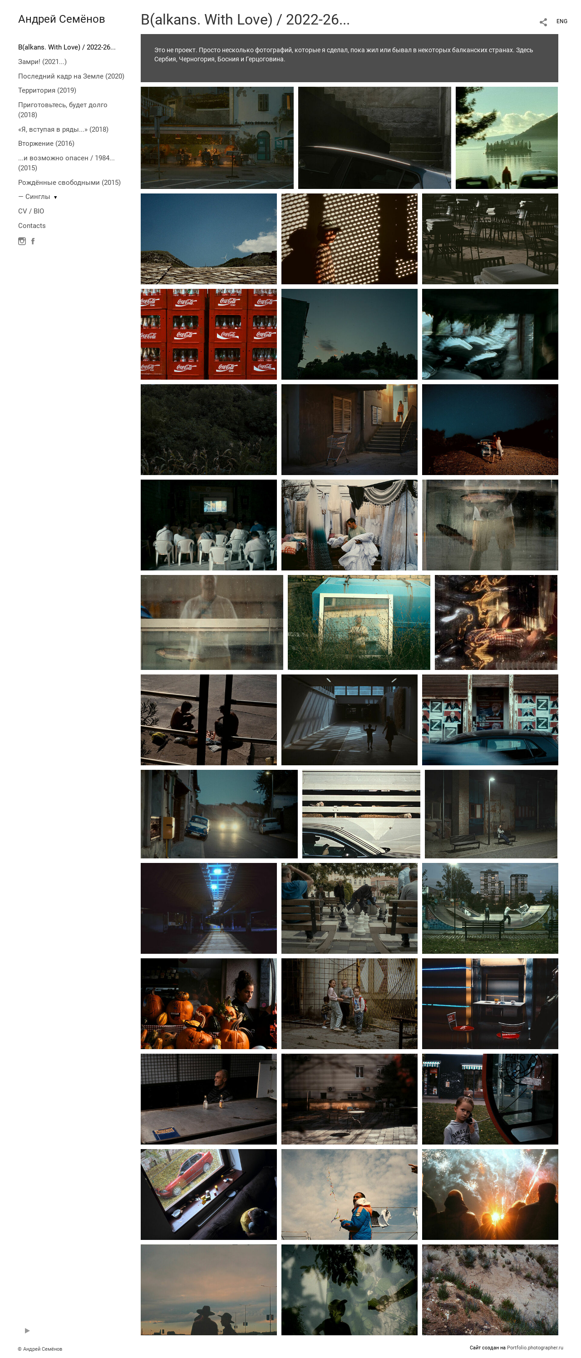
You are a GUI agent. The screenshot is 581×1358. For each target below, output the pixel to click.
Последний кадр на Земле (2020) (71, 76)
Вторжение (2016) (46, 143)
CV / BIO (31, 211)
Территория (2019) (47, 90)
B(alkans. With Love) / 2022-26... (67, 47)
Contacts (32, 226)
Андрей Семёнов (61, 19)
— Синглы (34, 197)
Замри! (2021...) (42, 62)
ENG (561, 21)
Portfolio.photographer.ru (535, 1348)
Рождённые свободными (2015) (69, 182)
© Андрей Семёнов (40, 1349)
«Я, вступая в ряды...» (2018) (63, 129)
